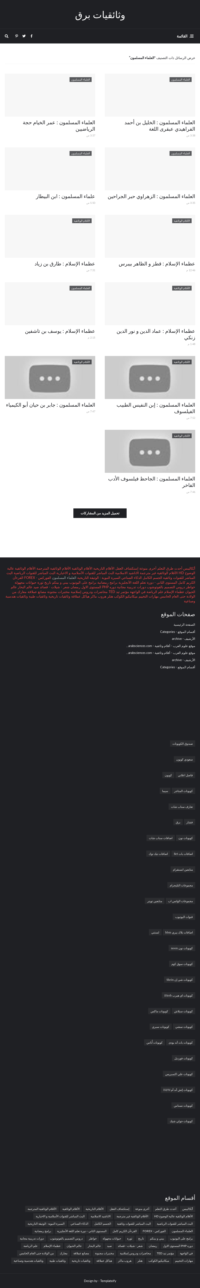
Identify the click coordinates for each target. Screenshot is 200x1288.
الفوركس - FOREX (37, 578)
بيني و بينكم (59, 582)
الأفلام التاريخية (103, 568)
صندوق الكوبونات (182, 743)
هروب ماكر (97, 596)
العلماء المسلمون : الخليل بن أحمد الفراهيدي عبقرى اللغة (159, 125)
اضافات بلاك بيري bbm (179, 932)
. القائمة (183, 36)
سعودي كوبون (184, 759)
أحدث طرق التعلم (169, 568)
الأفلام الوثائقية (81, 568)
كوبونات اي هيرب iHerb (178, 995)
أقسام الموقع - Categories (177, 632)
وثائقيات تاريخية (58, 596)
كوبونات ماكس (159, 1011)
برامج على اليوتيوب (82, 582)
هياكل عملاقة (79, 596)
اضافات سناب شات (160, 838)
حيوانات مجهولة (25, 582)
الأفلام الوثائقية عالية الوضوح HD (173, 1216)
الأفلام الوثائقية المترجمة (53, 568)
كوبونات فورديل (183, 1058)
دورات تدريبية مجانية (131, 587)
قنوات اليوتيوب (184, 917)
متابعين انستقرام (183, 869)
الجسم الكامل (152, 578)
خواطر (190, 587)
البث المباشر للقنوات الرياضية (34, 573)
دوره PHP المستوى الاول (98, 587)
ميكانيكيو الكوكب (125, 596)
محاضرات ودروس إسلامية (89, 592)
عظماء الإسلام (173, 592)
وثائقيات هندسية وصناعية (28, 1260)
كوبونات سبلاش (183, 1011)
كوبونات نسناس (183, 1105)
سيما (165, 791)
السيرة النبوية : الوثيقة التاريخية (98, 578)
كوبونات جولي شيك (181, 1121)
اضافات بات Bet (183, 854)
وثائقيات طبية (37, 596)
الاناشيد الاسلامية (126, 573)
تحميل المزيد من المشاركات (100, 513)
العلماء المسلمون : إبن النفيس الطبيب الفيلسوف (156, 407)
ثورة (39, 582)
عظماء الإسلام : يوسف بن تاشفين (60, 330)
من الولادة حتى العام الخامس (36, 1253)
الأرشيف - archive (183, 639)
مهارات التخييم (148, 596)
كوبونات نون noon (182, 948)
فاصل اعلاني (185, 775)
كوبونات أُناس (155, 1042)
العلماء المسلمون (182, 1231)
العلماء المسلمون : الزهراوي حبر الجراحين (151, 196)
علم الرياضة (154, 592)
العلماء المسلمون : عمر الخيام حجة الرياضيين (59, 125)
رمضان (75, 587)
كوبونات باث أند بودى (181, 1042)
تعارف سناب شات (182, 806)
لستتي (155, 932)
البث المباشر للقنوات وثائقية (134, 1223)
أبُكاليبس (188, 568)
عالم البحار (24, 587)
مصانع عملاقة (36, 592)
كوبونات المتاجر (183, 791)
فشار (189, 822)
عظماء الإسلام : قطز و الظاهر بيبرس (157, 263)
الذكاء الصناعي (131, 578)
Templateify (108, 1281)
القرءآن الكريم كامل (124, 1231)
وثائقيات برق (100, 14)
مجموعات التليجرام (181, 885)
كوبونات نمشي (184, 1027)
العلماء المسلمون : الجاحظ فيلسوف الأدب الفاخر (151, 481)
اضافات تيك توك (158, 854)
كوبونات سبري (160, 1027)
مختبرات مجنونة (58, 592)
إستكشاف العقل (126, 568)
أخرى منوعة (147, 568)
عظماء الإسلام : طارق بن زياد (65, 263)
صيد (35, 587)
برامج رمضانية (107, 582)
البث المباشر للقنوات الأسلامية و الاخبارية (84, 573)
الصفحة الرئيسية (184, 624)
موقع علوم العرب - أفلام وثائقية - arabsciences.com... (160, 646)
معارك (22, 592)
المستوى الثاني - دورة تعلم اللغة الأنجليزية (147, 582)
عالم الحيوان (74, 1246)
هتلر (109, 596)
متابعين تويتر (154, 901)
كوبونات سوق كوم (182, 964)
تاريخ (47, 582)
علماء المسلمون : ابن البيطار (65, 196)
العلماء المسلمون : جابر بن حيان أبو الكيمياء (50, 404)
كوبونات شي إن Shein (179, 979)
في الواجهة (137, 592)
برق (178, 822)
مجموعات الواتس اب (180, 901)
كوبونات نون (185, 838)
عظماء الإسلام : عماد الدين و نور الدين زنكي (156, 333)
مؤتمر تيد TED (118, 592)
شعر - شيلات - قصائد (54, 587)
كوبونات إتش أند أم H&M (178, 1090)
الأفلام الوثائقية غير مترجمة (158, 573)
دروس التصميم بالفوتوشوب (165, 587)
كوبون (168, 775)
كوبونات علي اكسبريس (179, 1074)
